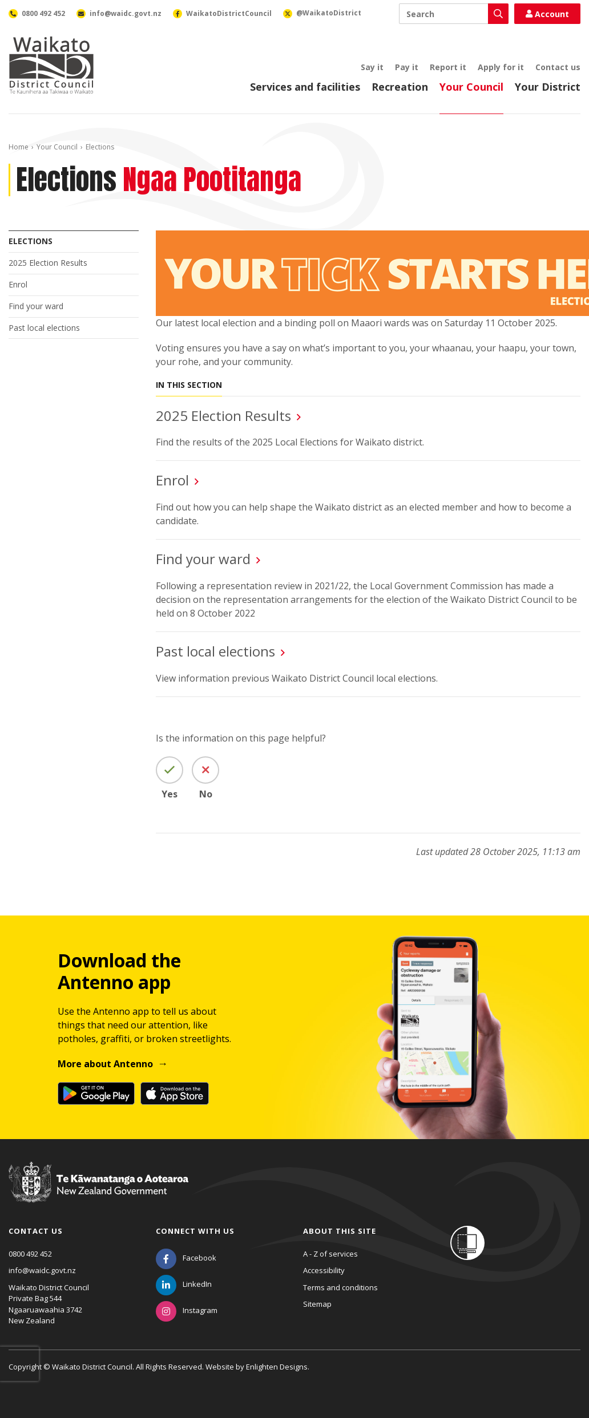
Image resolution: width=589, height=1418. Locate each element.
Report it (448, 67)
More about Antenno (105, 1064)
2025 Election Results (48, 262)
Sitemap (317, 1304)
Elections (31, 241)
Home (19, 147)
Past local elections (44, 327)
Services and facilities (305, 87)
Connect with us (195, 1231)
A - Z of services (330, 1254)
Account (547, 14)
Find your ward (36, 306)
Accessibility (324, 1270)
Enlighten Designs (277, 1367)
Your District (547, 87)
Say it (372, 67)
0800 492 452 (30, 1254)
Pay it (406, 67)
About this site (339, 1231)
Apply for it (501, 67)
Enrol (18, 284)
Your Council (471, 87)
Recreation (400, 87)
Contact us (557, 67)
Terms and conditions (340, 1287)
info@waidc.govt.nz (42, 1270)
